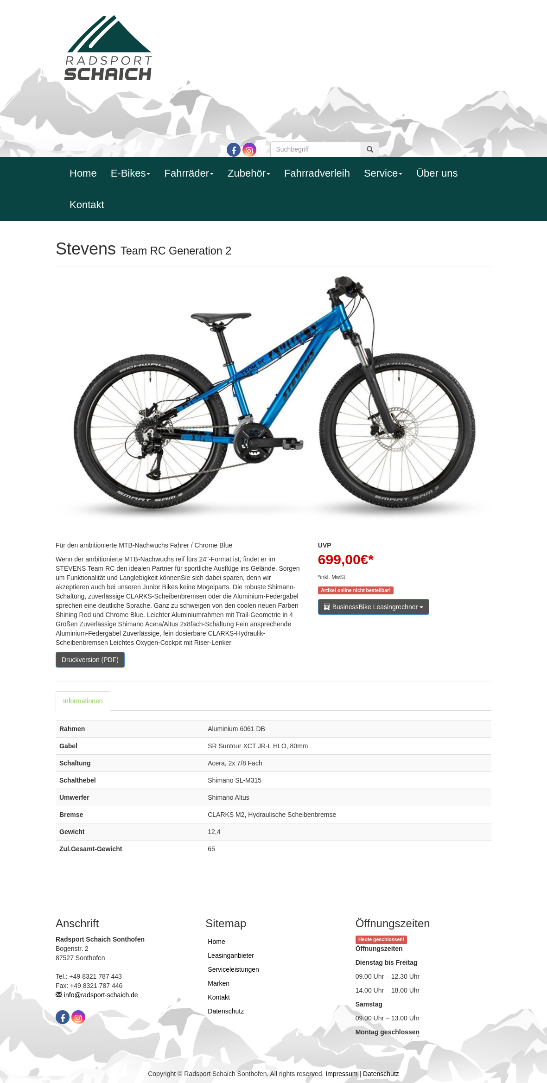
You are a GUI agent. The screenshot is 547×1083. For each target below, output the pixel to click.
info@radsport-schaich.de (101, 995)
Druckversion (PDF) (90, 659)
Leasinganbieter (231, 955)
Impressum (341, 1073)
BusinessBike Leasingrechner (373, 607)
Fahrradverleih (317, 173)
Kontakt (87, 204)
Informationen (83, 701)
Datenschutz (226, 1011)
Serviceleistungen (233, 969)
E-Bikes (131, 173)
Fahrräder (189, 173)
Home (83, 173)
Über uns (437, 173)
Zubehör (249, 173)
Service (383, 173)
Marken (218, 983)
